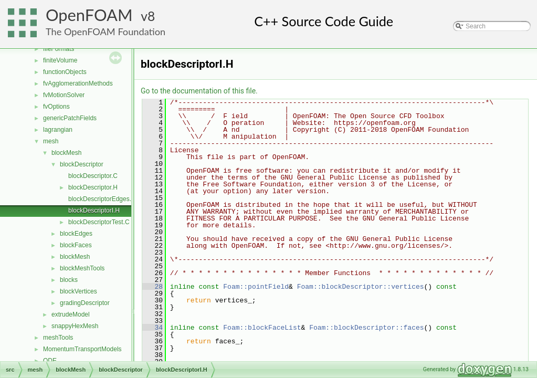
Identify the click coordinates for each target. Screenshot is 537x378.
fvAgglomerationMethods (78, 83)
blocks (69, 280)
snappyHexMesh (74, 326)
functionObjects (65, 72)
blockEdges (76, 233)
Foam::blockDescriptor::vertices (360, 286)
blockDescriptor (81, 164)
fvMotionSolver (64, 95)
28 (152, 286)
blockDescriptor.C (93, 176)
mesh (50, 141)
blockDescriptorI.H (94, 210)
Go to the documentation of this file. (199, 91)
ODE (50, 360)
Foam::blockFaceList (262, 327)
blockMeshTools (82, 268)
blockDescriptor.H (93, 187)
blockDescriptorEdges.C (102, 199)
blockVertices (78, 291)
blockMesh (66, 152)
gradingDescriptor (85, 303)
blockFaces (76, 245)
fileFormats (58, 48)
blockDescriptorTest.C (99, 222)
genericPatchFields (70, 118)
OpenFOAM (89, 15)
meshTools (58, 337)
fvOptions (56, 106)
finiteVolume (60, 60)
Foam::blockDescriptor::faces (366, 327)
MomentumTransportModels (82, 349)
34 (152, 327)
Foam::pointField (256, 286)
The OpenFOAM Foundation (105, 31)
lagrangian (57, 129)
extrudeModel (70, 314)
